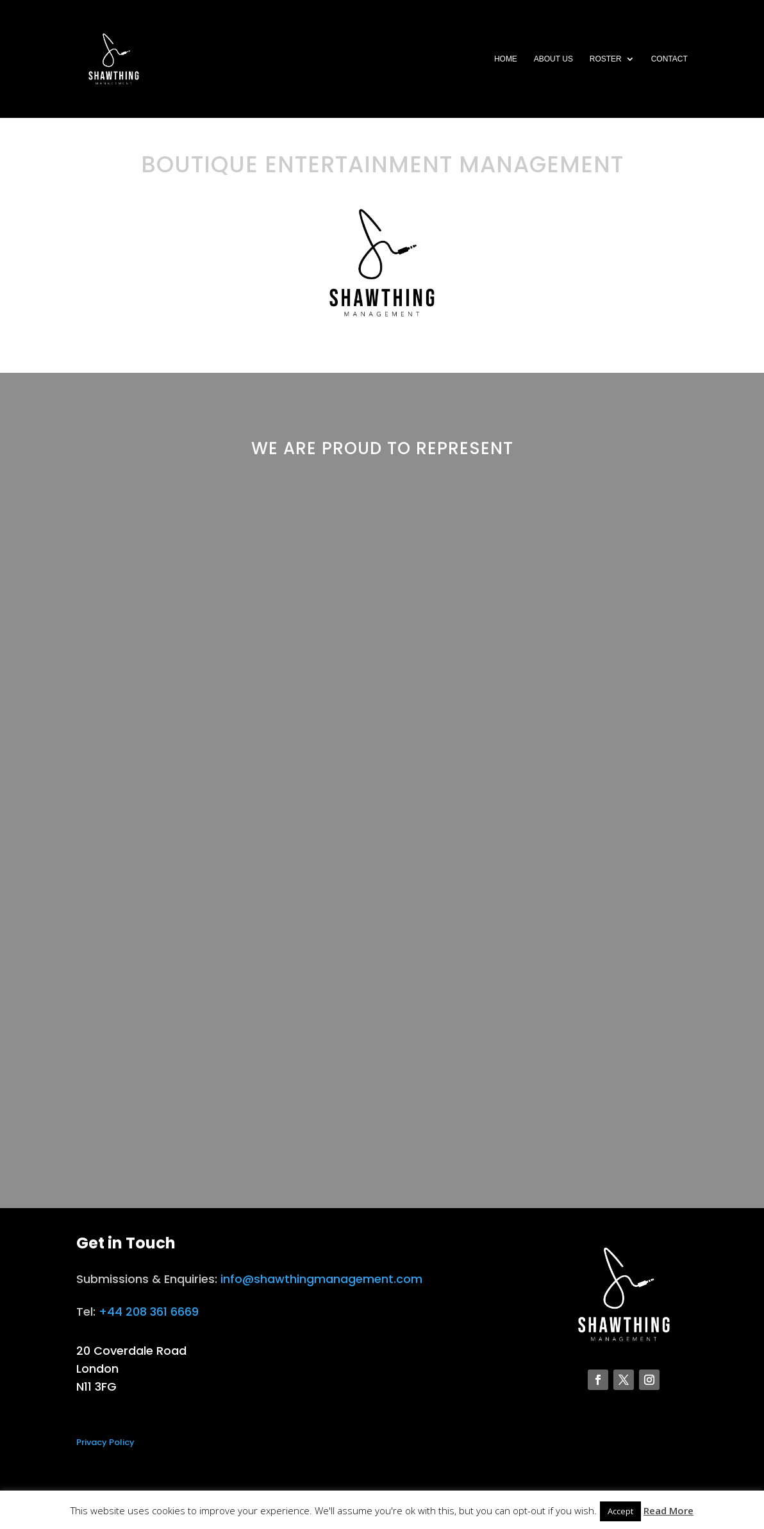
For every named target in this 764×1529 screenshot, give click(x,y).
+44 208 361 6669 (149, 1312)
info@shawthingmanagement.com (321, 1279)
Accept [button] (620, 1511)
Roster (606, 58)
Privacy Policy (105, 1442)
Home (505, 58)
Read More (668, 1510)
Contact (669, 58)
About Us (553, 58)
